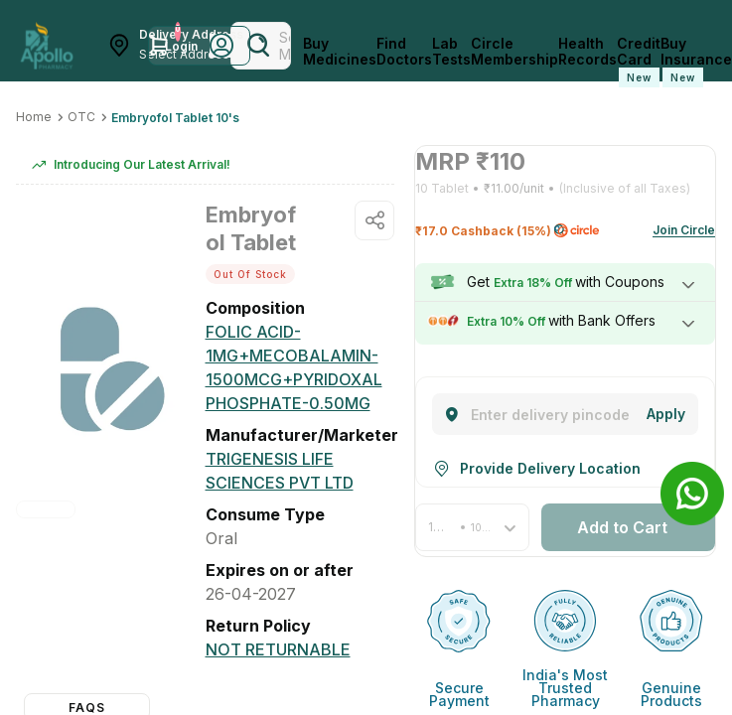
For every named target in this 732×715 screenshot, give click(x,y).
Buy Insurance (696, 61)
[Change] (666, 414)
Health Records (587, 52)
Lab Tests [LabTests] (451, 52)
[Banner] (692, 493)
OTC (81, 116)
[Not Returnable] (278, 649)
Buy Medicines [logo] (339, 52)
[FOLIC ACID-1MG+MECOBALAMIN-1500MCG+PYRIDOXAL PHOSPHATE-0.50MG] (300, 367)
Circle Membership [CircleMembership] (514, 52)
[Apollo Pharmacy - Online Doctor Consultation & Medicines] (46, 46)
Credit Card (638, 61)
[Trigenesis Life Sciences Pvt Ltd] (300, 471)
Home (34, 116)
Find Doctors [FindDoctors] (404, 52)
